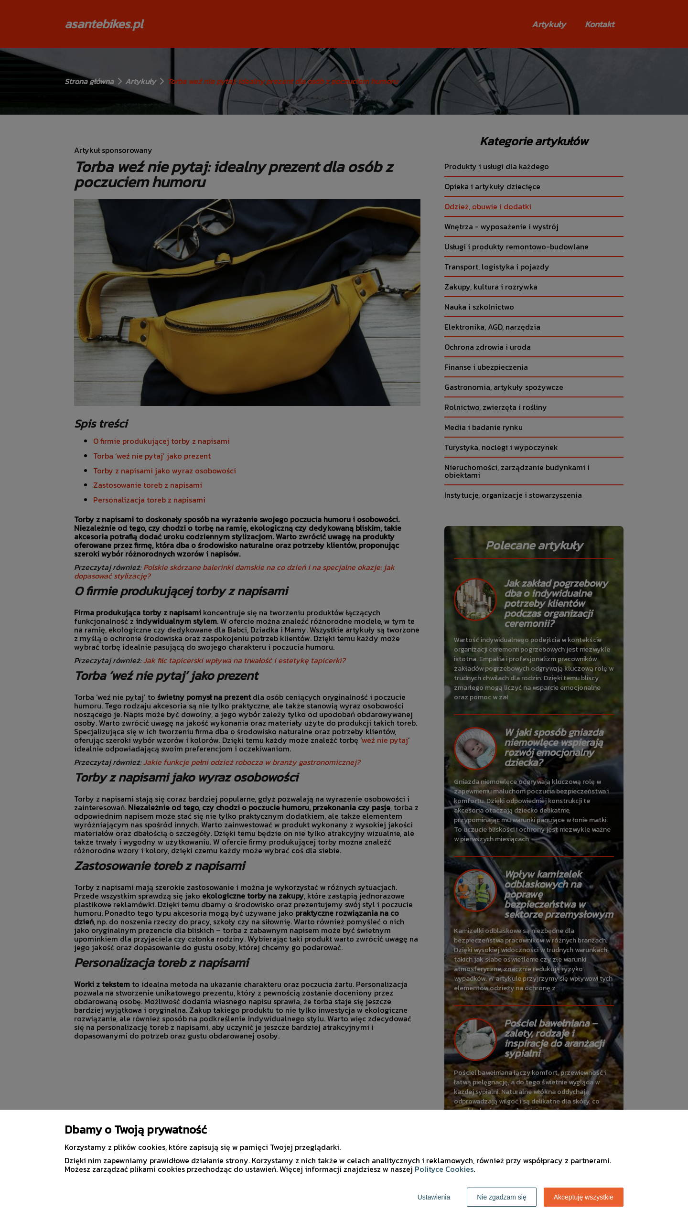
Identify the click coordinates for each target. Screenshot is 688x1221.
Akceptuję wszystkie (583, 1197)
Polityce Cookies (444, 1169)
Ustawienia (434, 1197)
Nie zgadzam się (502, 1197)
